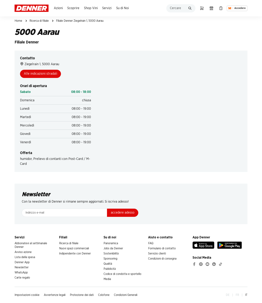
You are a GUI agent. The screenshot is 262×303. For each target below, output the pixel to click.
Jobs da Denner (113, 248)
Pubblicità (110, 268)
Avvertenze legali (55, 295)
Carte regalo (22, 277)
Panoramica (111, 243)
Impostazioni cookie (27, 295)
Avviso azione (23, 252)
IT (246, 295)
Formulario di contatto (162, 248)
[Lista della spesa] (221, 8)
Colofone (104, 295)
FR (237, 295)
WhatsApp (21, 272)
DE (228, 295)
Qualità (108, 263)
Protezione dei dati (82, 295)
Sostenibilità (111, 253)
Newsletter (22, 267)
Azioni (58, 8)
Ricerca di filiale (39, 20)
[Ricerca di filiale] (211, 8)
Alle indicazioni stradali (40, 73)
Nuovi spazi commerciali (74, 248)
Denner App (22, 262)
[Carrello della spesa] (202, 8)
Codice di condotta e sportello (122, 274)
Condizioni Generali (125, 295)
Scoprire (73, 8)
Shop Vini (91, 8)
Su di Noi (122, 8)
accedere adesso (122, 212)
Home (18, 20)
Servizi (107, 8)
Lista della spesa (25, 257)
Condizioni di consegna (162, 258)
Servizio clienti (157, 253)
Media (107, 279)
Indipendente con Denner (75, 253)
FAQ (150, 243)
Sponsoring (110, 258)
